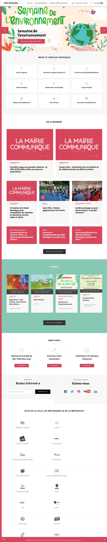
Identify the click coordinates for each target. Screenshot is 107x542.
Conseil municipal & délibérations (86, 74)
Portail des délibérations (47, 504)
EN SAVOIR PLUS (21, 372)
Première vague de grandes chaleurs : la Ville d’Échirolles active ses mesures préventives (28, 175)
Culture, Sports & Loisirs (59, 3)
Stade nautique (21, 91)
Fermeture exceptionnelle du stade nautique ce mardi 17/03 (54, 241)
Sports (45, 210)
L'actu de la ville (81, 3)
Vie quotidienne (41, 3)
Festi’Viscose (39, 306)
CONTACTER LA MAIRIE (16, 513)
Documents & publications (86, 108)
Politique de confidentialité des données (65, 517)
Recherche (98, 3)
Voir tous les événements (54, 329)
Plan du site (63, 524)
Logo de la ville (64, 511)
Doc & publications (65, 500)
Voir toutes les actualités (54, 258)
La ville (30, 3)
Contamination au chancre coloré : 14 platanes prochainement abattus (21, 242)
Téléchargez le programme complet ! (31, 41)
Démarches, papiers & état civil (53, 74)
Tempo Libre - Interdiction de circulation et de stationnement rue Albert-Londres (79, 174)
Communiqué (15, 169)
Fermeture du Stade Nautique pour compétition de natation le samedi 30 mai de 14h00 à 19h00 (21, 219)
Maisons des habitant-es (21, 108)
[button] (5, 27)
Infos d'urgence (21, 74)
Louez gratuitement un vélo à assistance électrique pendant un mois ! (86, 242)
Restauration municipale (53, 91)
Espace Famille (86, 91)
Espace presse (43, 521)
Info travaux (53, 108)
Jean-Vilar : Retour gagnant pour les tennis (54, 215)
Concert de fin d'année (88, 305)
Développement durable (83, 210)
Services (78, 236)
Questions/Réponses (45, 517)
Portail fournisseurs (45, 512)
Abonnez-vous (41, 398)
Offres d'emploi (43, 500)
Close (102, 539)
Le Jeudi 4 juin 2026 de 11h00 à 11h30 (91, 297)
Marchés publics (44, 508)
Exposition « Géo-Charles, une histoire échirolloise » (17, 308)
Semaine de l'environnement (65, 309)
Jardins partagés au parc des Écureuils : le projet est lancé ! (86, 216)
